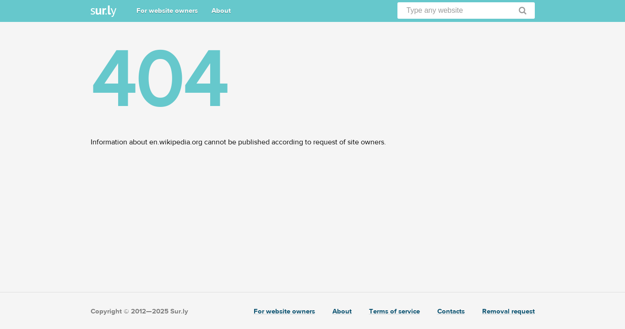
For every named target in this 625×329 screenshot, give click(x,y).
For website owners (167, 10)
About (221, 10)
